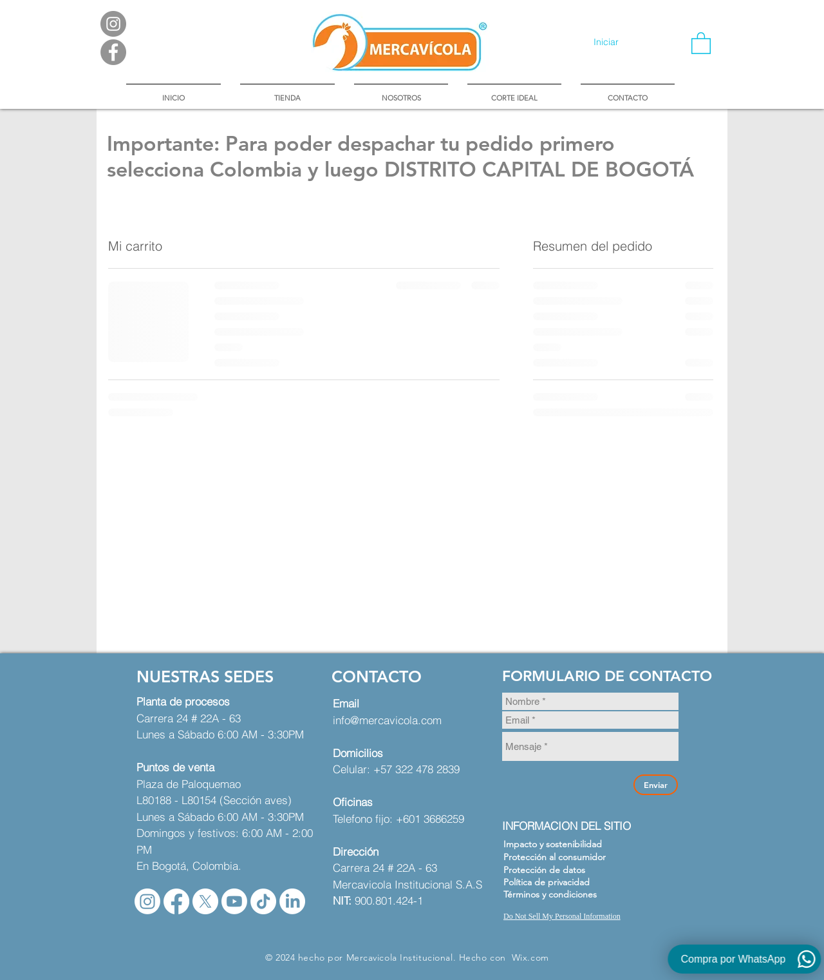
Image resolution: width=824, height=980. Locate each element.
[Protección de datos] (556, 870)
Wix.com (530, 957)
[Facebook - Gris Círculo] (113, 52)
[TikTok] (263, 901)
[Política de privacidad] (556, 882)
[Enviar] (655, 784)
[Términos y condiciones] (556, 895)
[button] (701, 42)
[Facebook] (176, 901)
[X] (205, 901)
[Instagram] (147, 901)
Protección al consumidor (554, 857)
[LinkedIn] (292, 901)
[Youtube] (234, 901)
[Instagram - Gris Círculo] (113, 24)
